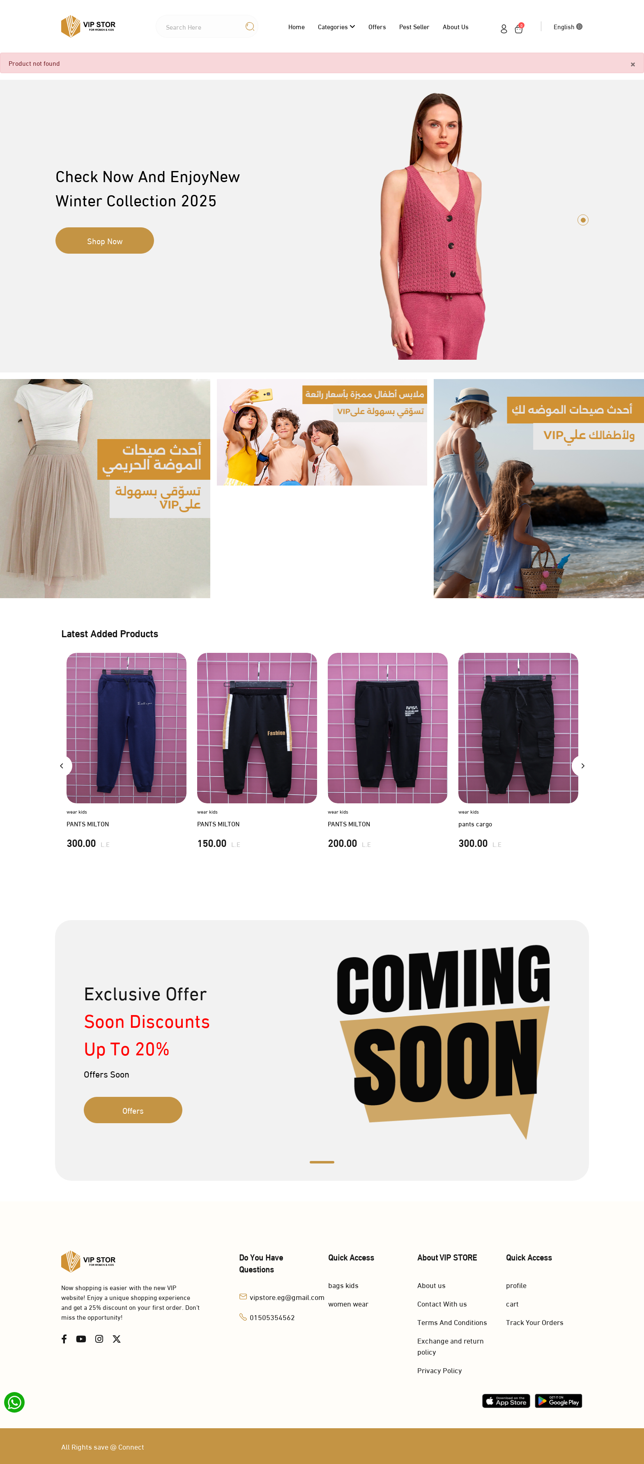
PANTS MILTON (88, 823)
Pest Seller (414, 26)
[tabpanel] (322, 220)
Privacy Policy (439, 1369)
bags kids (343, 1284)
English (568, 26)
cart (512, 1303)
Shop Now (105, 240)
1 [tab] (583, 219)
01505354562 (272, 1316)
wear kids (77, 811)
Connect (131, 1446)
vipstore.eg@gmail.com (287, 1296)
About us (456, 26)
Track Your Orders (535, 1321)
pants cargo (475, 823)
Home (296, 26)
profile (516, 1284)
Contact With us (442, 1303)
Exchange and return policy (450, 1345)
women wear (348, 1303)
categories (336, 26)
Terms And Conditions (452, 1321)
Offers (377, 26)
